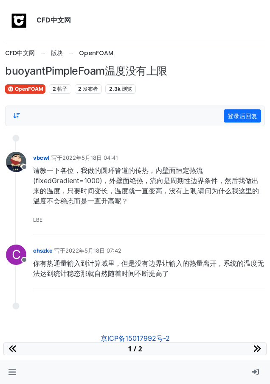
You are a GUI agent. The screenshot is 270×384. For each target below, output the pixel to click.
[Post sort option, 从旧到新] (16, 115)
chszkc (43, 250)
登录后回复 (242, 116)
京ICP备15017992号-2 (135, 338)
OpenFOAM (25, 89)
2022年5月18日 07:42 (93, 250)
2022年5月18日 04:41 (90, 157)
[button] (12, 372)
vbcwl (41, 157)
